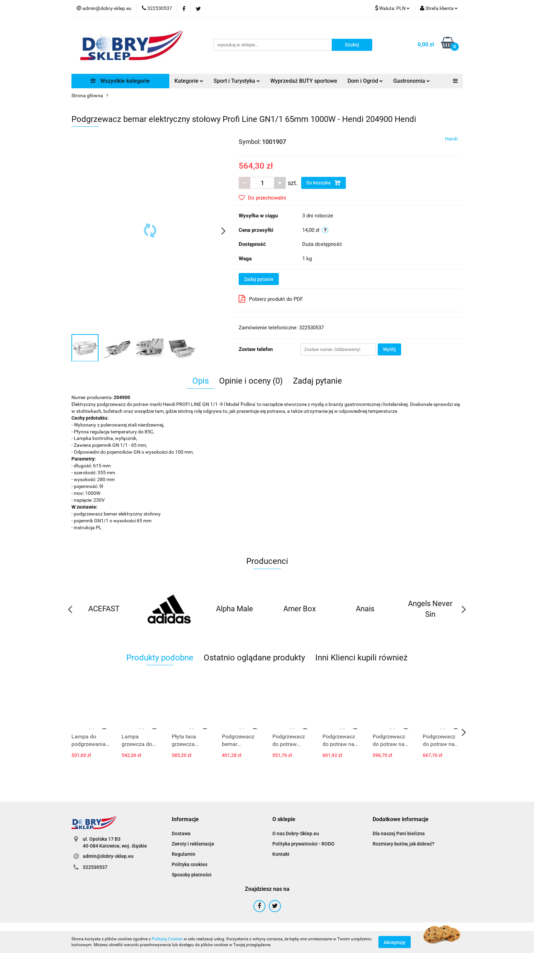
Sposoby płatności (192, 874)
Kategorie (188, 81)
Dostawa (181, 833)
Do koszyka (323, 182)
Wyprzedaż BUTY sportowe (303, 81)
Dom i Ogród (365, 81)
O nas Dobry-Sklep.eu (295, 833)
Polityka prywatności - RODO (303, 844)
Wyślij (389, 349)
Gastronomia (411, 81)
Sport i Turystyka (237, 81)
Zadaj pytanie (259, 279)
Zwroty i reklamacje (193, 844)
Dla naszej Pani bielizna (399, 833)
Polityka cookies (189, 864)
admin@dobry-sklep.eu (108, 856)
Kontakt (280, 854)
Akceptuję (395, 942)
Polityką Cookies (167, 939)
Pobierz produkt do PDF (271, 299)
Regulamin (183, 854)
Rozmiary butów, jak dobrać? (403, 844)
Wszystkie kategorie (120, 81)
